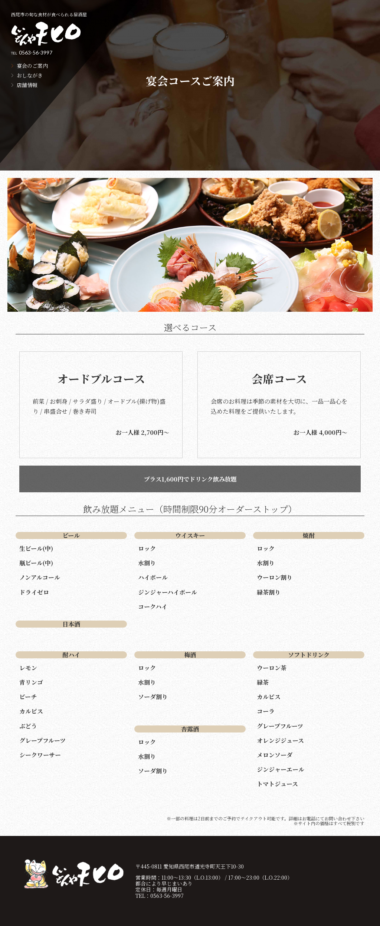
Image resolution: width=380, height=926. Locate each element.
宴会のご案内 (32, 65)
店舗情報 (27, 85)
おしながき (30, 75)
